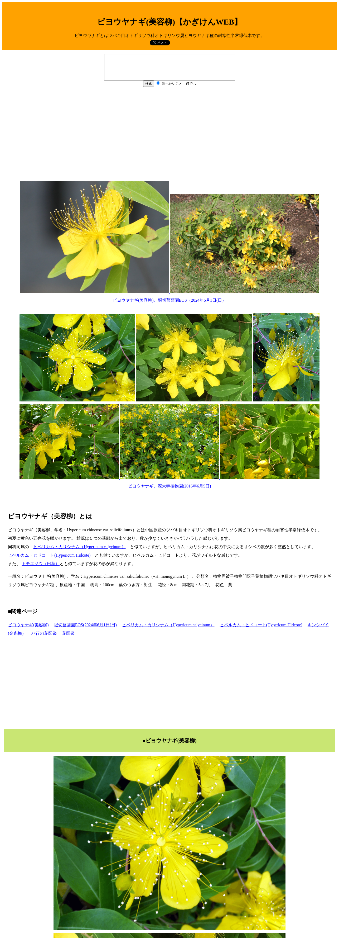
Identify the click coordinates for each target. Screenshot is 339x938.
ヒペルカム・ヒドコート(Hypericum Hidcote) (49, 555)
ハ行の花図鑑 (44, 633)
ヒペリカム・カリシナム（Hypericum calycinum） (79, 546)
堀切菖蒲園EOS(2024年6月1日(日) (85, 625)
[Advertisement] (169, 136)
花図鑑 (68, 633)
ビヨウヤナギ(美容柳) (28, 625)
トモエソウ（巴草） (41, 563)
